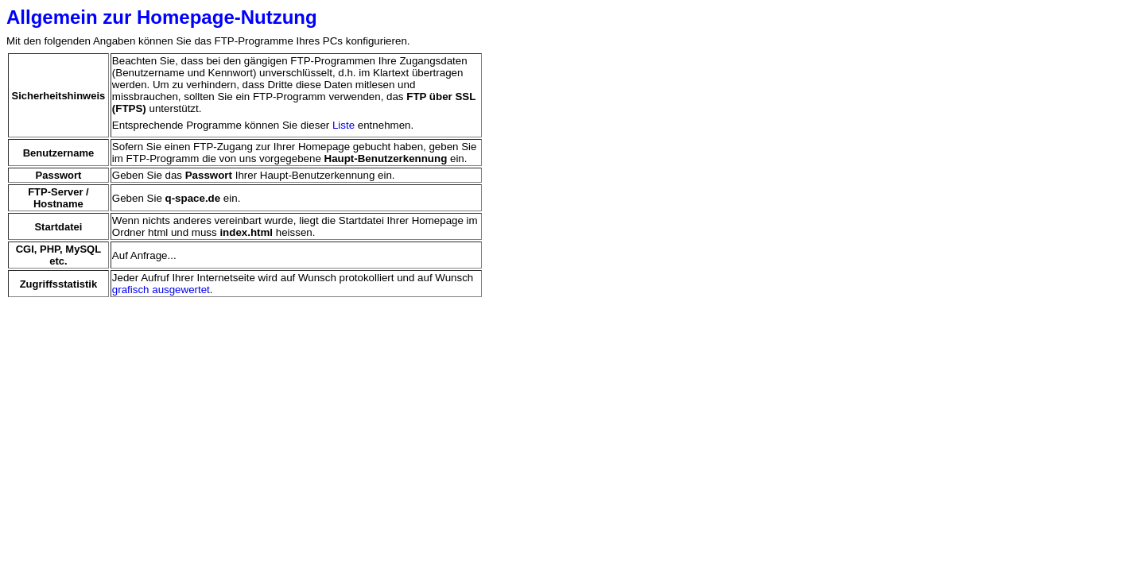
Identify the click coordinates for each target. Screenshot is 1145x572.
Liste (343, 125)
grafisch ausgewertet (161, 290)
